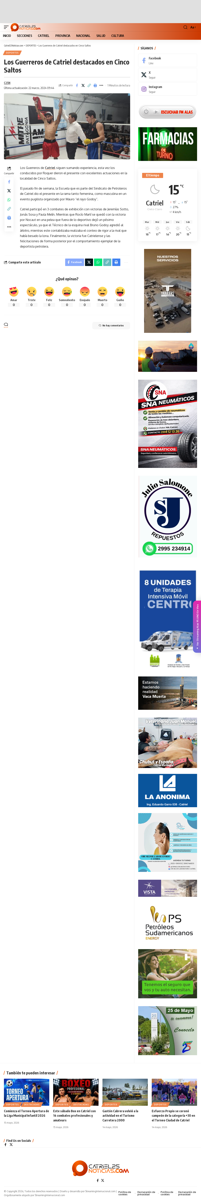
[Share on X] (83, 86)
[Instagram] (167, 89)
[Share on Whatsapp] (9, 201)
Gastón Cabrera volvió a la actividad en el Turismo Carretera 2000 (120, 1115)
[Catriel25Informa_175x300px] (167, 620)
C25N (7, 83)
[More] (101, 86)
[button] (7, 27)
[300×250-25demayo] (167, 1031)
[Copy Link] (89, 86)
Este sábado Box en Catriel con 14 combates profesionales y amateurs (74, 1115)
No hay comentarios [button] (109, 327)
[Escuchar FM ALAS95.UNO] (167, 111)
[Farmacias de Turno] (167, 144)
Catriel (50, 168)
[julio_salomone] (167, 517)
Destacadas (32, 1105)
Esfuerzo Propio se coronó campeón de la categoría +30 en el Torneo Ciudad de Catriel (173, 1115)
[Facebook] (167, 60)
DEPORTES (12, 53)
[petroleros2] (167, 923)
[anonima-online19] (167, 790)
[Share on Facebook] (77, 86)
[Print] (95, 86)
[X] (167, 75)
